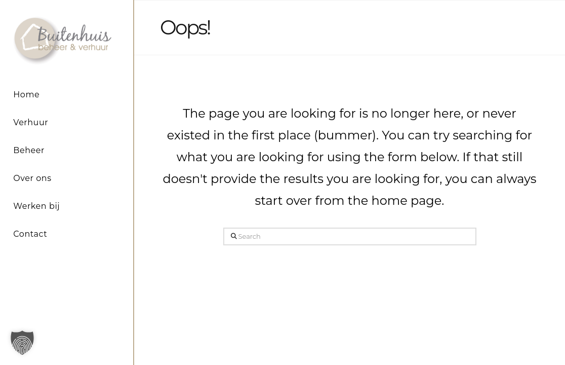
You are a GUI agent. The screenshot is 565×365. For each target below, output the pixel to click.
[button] (22, 342)
